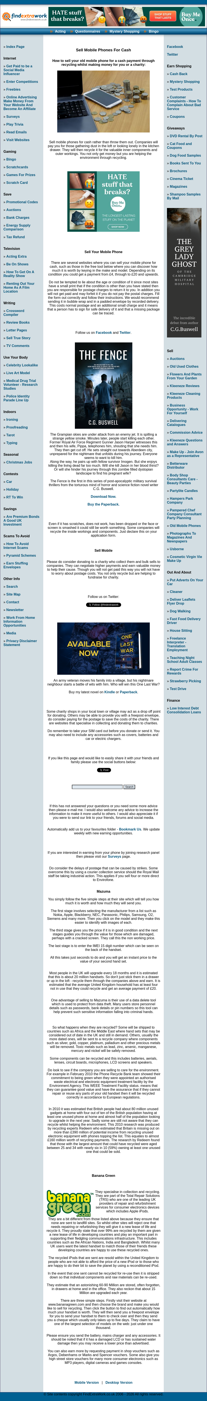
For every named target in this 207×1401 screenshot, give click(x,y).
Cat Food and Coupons (179, 146)
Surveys (13, 116)
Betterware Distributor (177, 465)
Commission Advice (186, 432)
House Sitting (181, 630)
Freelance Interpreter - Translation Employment (177, 644)
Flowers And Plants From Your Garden (184, 376)
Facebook (104, 332)
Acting (60, 31)
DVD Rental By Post (186, 136)
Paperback (128, 692)
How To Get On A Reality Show (18, 274)
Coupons (177, 116)
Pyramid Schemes (21, 555)
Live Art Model (18, 373)
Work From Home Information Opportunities (19, 621)
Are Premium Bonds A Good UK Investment (21, 520)
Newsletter (15, 610)
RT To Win (14, 497)
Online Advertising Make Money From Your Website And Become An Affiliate (20, 103)
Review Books (17, 322)
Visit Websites (17, 140)
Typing (11, 443)
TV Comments (17, 346)
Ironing (12, 419)
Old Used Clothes (184, 366)
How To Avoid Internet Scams (16, 546)
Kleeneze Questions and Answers (184, 442)
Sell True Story (18, 338)
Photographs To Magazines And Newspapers (181, 537)
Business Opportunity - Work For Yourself (182, 409)
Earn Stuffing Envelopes (15, 565)
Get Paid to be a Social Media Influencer (17, 70)
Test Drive (178, 689)
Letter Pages (16, 330)
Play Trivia (14, 124)
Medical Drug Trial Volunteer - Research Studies (20, 384)
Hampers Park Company (180, 500)
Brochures (178, 171)
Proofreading (17, 427)
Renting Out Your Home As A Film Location (18, 287)
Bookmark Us (130, 829)
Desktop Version (118, 1382)
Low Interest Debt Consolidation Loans (184, 710)
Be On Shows (17, 264)
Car (9, 482)
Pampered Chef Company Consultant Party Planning (184, 514)
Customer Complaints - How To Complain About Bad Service (184, 103)
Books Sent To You (185, 163)
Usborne (177, 549)
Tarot (10, 435)
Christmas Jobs (19, 462)
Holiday (12, 489)
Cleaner (176, 592)
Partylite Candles (184, 491)
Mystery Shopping (124, 31)
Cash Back (178, 74)
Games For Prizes (20, 175)
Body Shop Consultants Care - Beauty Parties (182, 479)
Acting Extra (16, 256)
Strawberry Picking (185, 681)
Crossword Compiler (13, 313)
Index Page (15, 47)
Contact (12, 602)
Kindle (109, 692)
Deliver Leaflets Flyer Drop (181, 601)
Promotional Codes (22, 202)
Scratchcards (17, 167)
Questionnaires (87, 31)
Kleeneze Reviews (184, 386)
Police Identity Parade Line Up (16, 398)
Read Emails (16, 132)
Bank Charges (17, 217)
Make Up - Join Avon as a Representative (185, 454)
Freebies (13, 89)
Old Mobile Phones (185, 526)
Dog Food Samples (185, 155)
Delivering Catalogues (177, 423)
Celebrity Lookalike (22, 365)
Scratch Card (17, 182)
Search (12, 586)
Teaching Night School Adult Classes (184, 659)
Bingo (154, 31)
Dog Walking (180, 611)
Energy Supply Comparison (16, 227)
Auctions (13, 210)
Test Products (181, 89)
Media (11, 633)
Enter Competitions (22, 82)
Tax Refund (15, 237)
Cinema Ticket (181, 179)
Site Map (13, 594)
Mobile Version (86, 1382)
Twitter (124, 332)
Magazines (178, 186)
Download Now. (103, 496)
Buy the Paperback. (104, 504)
